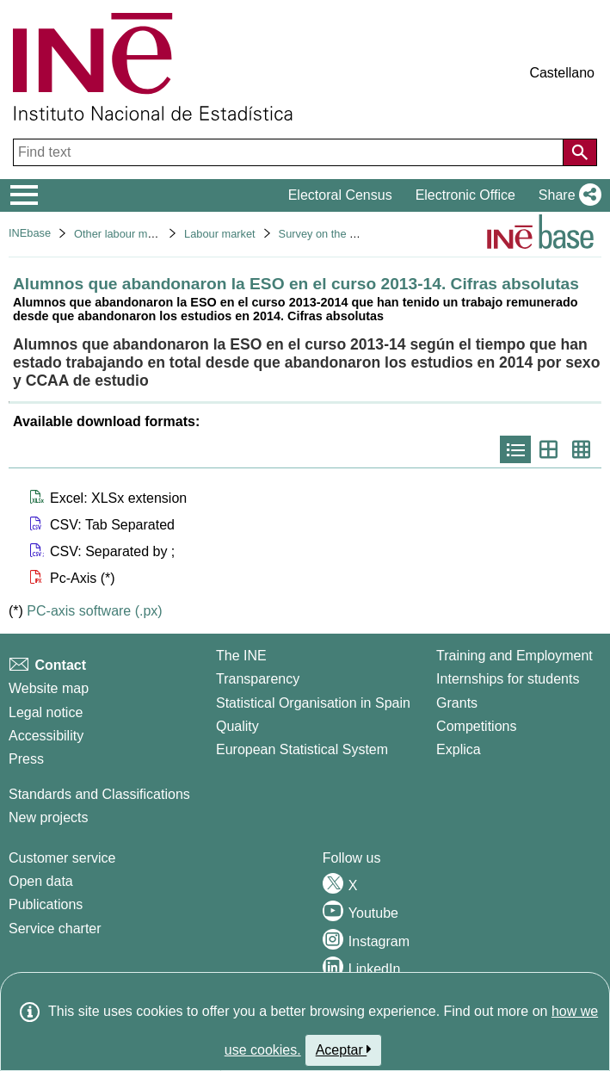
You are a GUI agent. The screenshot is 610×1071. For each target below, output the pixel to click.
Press (26, 759)
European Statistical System (302, 749)
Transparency (257, 679)
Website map (49, 688)
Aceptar (344, 1049)
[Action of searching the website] (580, 152)
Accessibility (46, 735)
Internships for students (507, 679)
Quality (237, 726)
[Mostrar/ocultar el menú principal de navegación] (24, 195)
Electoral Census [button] (340, 195)
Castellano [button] (562, 72)
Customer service (62, 858)
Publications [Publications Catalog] (46, 904)
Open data (41, 881)
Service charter (55, 928)
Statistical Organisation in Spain (313, 703)
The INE (241, 655)
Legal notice (46, 712)
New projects (48, 817)
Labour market (220, 233)
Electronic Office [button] (465, 195)
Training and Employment (514, 655)
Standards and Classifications (99, 794)
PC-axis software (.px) (94, 611)
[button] (566, 195)
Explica (458, 749)
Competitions (476, 726)
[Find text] (290, 152)
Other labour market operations (150, 233)
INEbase (30, 232)
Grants (457, 703)
